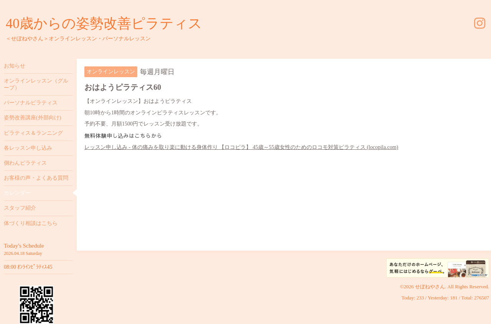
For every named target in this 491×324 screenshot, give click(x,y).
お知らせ (14, 66)
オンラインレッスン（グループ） (36, 84)
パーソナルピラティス (31, 103)
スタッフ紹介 (20, 208)
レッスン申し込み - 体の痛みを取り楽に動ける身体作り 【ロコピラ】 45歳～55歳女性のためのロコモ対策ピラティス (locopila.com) (241, 147)
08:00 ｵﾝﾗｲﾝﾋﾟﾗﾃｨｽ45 (28, 267)
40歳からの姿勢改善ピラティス (104, 23)
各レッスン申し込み (28, 148)
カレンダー (17, 193)
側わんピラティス (25, 163)
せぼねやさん (430, 286)
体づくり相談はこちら (31, 223)
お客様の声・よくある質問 (36, 178)
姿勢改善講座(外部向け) (32, 118)
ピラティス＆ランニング (33, 133)
